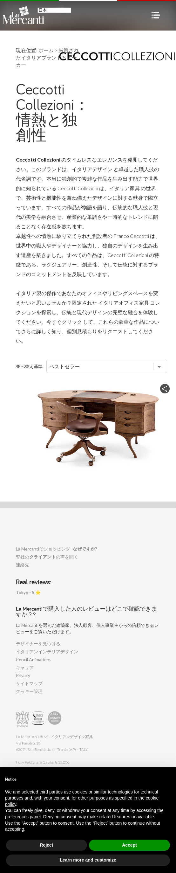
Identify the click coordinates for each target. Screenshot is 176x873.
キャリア (25, 667)
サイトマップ (29, 683)
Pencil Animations (33, 659)
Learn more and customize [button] (88, 860)
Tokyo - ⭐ (28, 592)
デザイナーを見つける (38, 643)
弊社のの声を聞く (47, 556)
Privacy (23, 675)
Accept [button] (129, 845)
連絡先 (22, 564)
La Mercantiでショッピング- (56, 548)
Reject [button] (46, 845)
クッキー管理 (29, 691)
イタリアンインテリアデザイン (47, 651)
